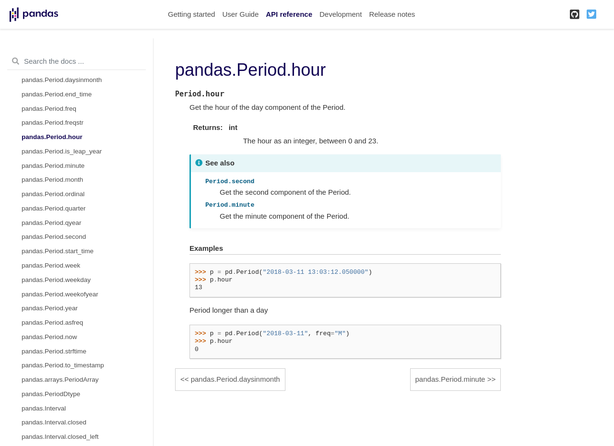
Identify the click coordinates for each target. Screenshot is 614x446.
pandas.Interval (44, 408)
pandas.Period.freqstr (52, 122)
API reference (289, 14)
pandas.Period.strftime (54, 351)
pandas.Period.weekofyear (60, 294)
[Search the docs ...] (76, 61)
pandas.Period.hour (52, 137)
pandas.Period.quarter (54, 208)
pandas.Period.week (51, 265)
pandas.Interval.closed (54, 422)
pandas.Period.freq (49, 108)
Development (340, 14)
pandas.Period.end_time (57, 94)
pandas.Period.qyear (52, 222)
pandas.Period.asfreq (52, 322)
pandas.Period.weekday (56, 279)
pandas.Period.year (50, 308)
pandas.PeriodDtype (51, 394)
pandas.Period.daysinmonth (62, 79)
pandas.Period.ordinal (53, 194)
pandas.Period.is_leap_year (62, 151)
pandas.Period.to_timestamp (63, 365)
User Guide (240, 14)
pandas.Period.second (54, 236)
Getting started (191, 14)
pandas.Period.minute (53, 165)
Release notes (392, 14)
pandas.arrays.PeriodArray (60, 379)
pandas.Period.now (49, 336)
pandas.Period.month (52, 179)
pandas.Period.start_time (58, 251)
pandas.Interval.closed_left (60, 436)
